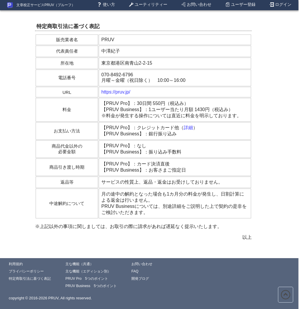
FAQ (134, 271)
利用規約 (16, 264)
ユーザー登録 (240, 4)
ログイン (280, 4)
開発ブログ (140, 279)
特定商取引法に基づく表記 (30, 279)
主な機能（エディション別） (88, 271)
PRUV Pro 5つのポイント (86, 279)
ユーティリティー (148, 4)
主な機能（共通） (79, 264)
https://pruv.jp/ (115, 91)
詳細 (188, 127)
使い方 (106, 4)
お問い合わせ (196, 4)
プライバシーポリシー (26, 271)
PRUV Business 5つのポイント (91, 286)
